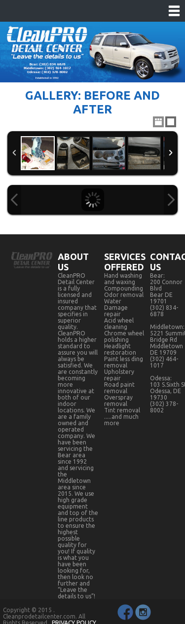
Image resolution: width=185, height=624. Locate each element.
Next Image (171, 200)
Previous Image (14, 200)
